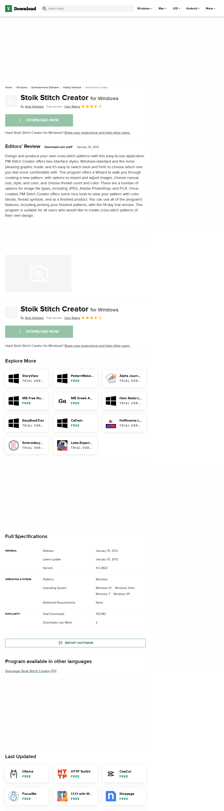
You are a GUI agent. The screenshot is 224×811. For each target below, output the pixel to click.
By (32, 106)
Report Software (75, 643)
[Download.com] (20, 8)
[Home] (8, 87)
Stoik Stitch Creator (69, 97)
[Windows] (21, 87)
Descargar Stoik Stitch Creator (27, 671)
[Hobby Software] (72, 87)
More (211, 8)
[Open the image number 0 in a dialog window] (38, 273)
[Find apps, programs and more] (87, 8)
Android (191, 8)
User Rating (83, 106)
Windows (143, 8)
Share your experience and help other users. (97, 133)
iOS (175, 8)
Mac (161, 8)
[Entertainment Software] (45, 87)
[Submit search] (44, 8)
